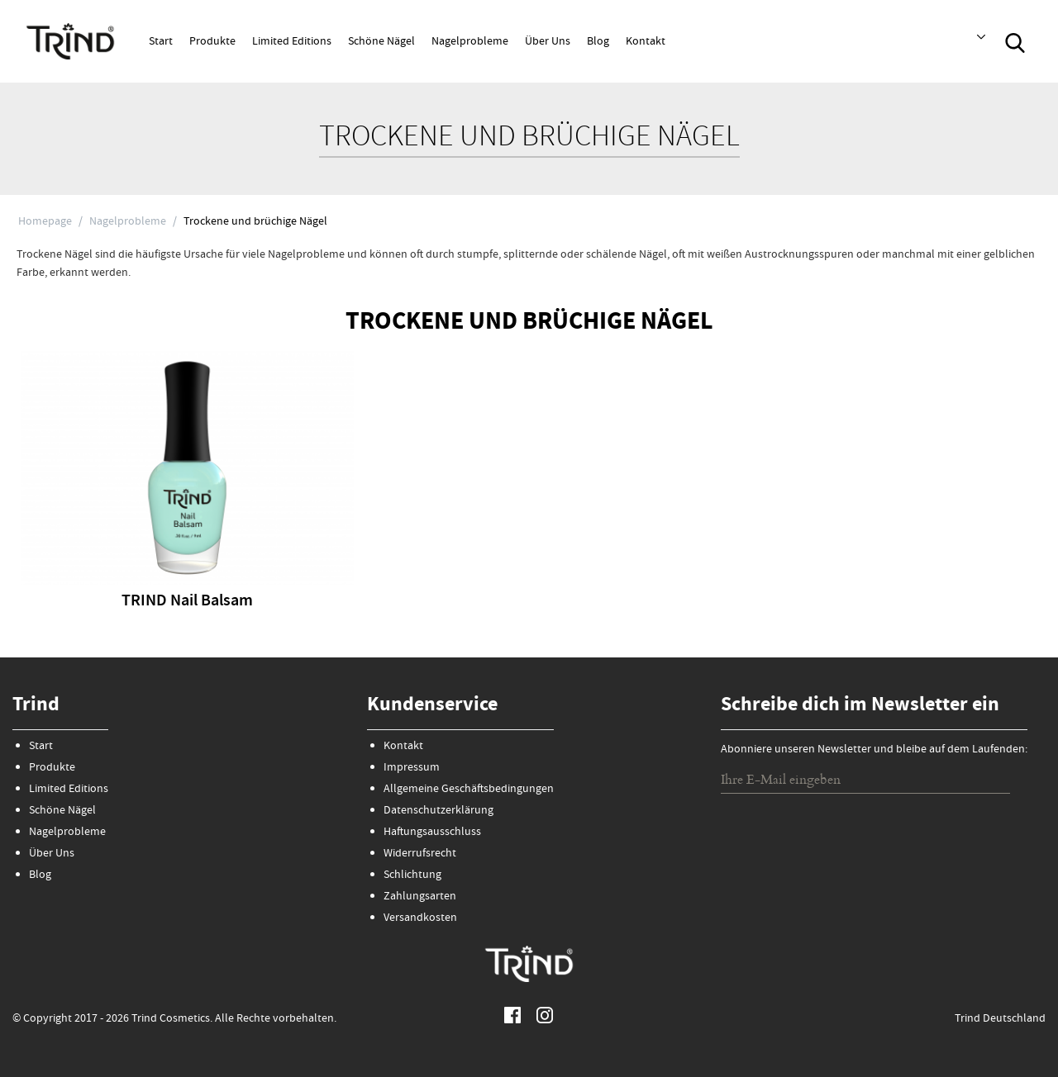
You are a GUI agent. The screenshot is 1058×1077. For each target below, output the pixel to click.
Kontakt (645, 42)
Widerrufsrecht (420, 854)
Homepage (45, 222)
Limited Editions (291, 42)
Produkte (212, 42)
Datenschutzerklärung (438, 811)
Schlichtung (412, 875)
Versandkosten (420, 918)
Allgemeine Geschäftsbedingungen (469, 789)
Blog (598, 42)
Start (161, 42)
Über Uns (547, 42)
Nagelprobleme (469, 42)
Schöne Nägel (381, 42)
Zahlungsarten (420, 897)
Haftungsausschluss (432, 832)
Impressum (412, 768)
